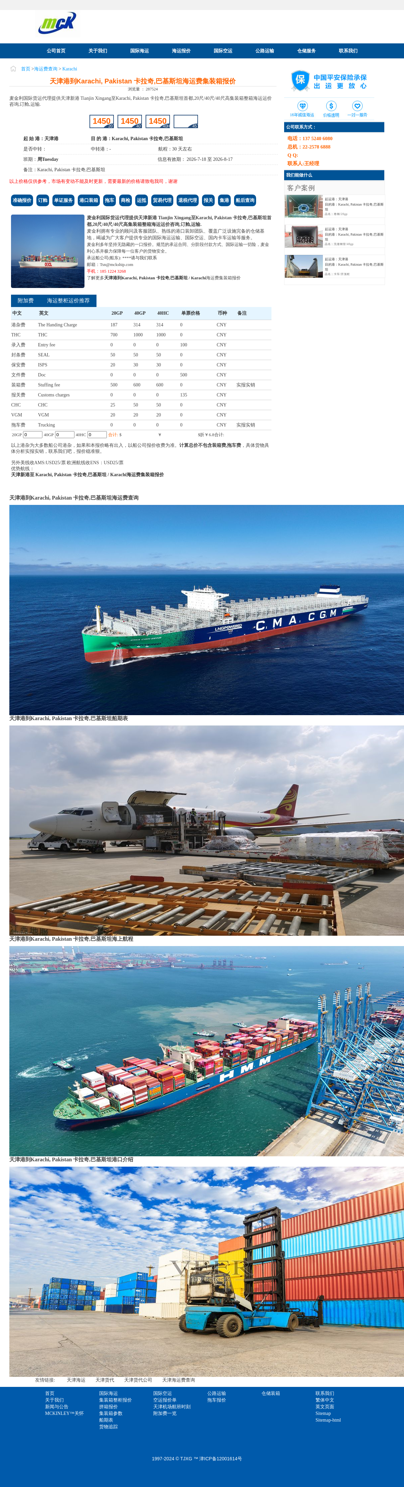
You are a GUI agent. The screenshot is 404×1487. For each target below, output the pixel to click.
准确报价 (22, 200)
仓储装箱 (270, 1393)
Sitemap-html (328, 1420)
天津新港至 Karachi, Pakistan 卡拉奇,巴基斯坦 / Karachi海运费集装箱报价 (87, 474)
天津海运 (76, 1380)
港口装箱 (88, 200)
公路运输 (264, 50)
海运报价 (181, 50)
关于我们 (97, 50)
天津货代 (104, 1380)
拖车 (109, 200)
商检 (125, 200)
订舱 (42, 200)
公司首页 (56, 50)
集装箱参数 (111, 1413)
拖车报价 (216, 1400)
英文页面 (325, 1406)
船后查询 (245, 200)
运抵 (141, 200)
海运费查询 (45, 68)
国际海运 (139, 50)
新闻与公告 (56, 1406)
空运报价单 (165, 1400)
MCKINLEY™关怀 (64, 1413)
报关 (208, 200)
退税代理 (187, 200)
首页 (25, 68)
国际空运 (223, 50)
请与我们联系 (144, 257)
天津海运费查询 (178, 1380)
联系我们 (348, 50)
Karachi (69, 68)
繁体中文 (325, 1400)
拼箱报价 (108, 1406)
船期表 (106, 1420)
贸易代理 (162, 200)
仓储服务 (306, 50)
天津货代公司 (138, 1380)
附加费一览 (165, 1413)
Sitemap (323, 1413)
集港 (224, 200)
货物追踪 (108, 1426)
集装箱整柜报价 (115, 1400)
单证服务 (63, 200)
